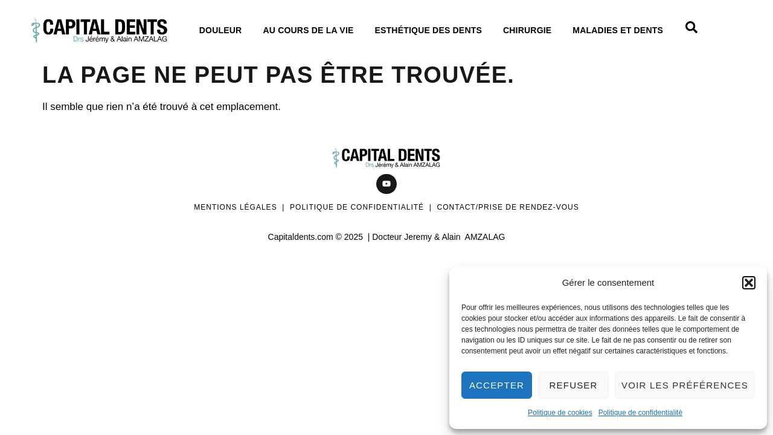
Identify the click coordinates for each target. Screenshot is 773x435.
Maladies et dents (621, 30)
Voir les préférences (684, 385)
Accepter (496, 385)
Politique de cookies (560, 412)
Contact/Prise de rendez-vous (508, 207)
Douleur (223, 30)
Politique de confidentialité (640, 412)
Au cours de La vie (311, 30)
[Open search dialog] (691, 30)
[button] (749, 283)
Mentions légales (235, 207)
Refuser (574, 385)
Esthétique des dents (431, 30)
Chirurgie (530, 30)
